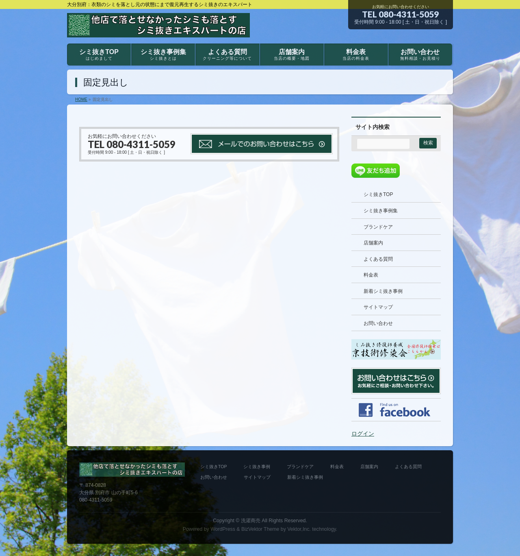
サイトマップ (378, 307)
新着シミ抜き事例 (383, 291)
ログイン (362, 433)
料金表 (371, 275)
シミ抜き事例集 (381, 211)
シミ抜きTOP (378, 194)
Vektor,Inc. (299, 529)
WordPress (222, 529)
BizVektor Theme (260, 529)
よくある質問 (378, 259)
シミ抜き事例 (256, 466)
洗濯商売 (250, 520)
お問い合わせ (378, 323)
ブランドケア (378, 227)
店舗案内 (373, 243)
